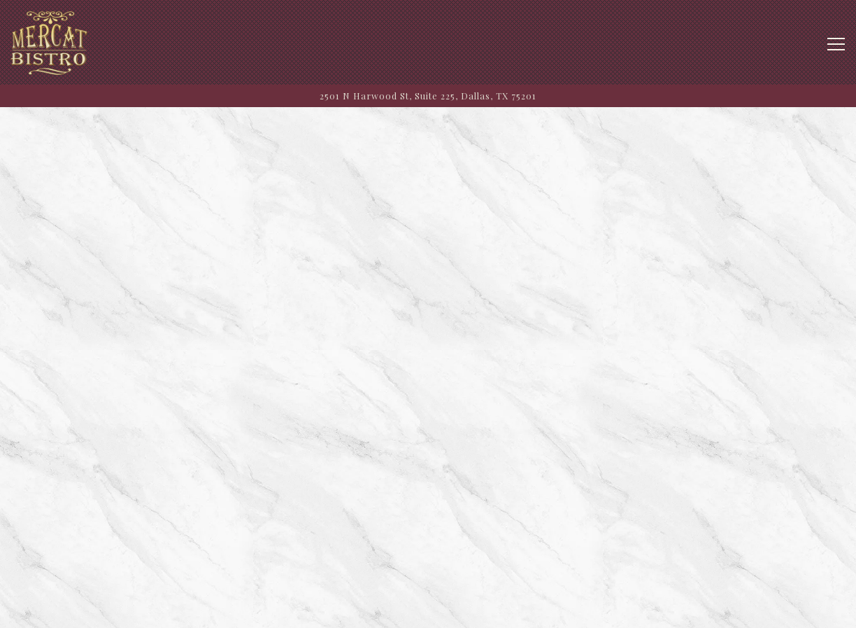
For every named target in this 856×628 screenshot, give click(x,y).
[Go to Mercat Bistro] (428, 95)
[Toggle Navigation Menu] (836, 44)
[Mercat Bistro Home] (48, 42)
